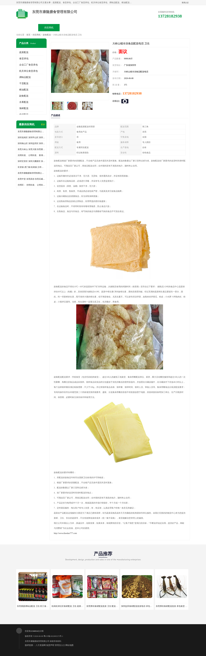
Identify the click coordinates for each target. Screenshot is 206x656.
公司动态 (114, 27)
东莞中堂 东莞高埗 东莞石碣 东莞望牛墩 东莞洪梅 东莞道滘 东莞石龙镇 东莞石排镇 (31, 179)
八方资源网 (41, 645)
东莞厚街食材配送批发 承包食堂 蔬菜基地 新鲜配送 (179, 606)
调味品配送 (25, 77)
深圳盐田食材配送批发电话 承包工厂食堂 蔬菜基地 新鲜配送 (148, 606)
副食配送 (47, 35)
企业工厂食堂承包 (28, 65)
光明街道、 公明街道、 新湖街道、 (31, 155)
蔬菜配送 (23, 52)
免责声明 (50, 645)
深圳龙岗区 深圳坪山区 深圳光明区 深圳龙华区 (31, 137)
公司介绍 (92, 27)
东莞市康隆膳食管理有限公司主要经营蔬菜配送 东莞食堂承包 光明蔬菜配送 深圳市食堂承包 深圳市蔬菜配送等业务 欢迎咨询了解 (31, 131)
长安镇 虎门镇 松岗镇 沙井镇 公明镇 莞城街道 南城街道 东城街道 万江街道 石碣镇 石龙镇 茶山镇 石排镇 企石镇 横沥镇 (31, 167)
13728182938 (132, 93)
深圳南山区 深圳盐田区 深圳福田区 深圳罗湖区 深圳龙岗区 (31, 143)
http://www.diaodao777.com (65, 533)
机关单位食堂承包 (28, 71)
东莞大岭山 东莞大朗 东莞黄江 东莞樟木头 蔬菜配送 (31, 149)
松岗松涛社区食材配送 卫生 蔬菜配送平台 (70, 606)
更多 (43, 124)
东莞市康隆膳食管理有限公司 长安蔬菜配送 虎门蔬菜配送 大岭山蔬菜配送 (31, 173)
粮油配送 (23, 89)
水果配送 (23, 102)
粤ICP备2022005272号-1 (53, 636)
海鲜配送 (23, 108)
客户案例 (135, 27)
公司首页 (27, 27)
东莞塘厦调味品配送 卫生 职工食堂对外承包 (36, 606)
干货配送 (23, 83)
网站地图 (69, 645)
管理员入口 (60, 645)
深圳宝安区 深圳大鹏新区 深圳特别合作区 (31, 161)
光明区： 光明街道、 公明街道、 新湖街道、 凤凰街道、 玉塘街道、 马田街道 (31, 185)
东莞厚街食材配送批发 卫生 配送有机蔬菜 (105, 606)
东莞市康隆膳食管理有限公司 (37, 641)
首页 (28, 35)
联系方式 (157, 27)
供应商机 (49, 27)
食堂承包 (23, 58)
